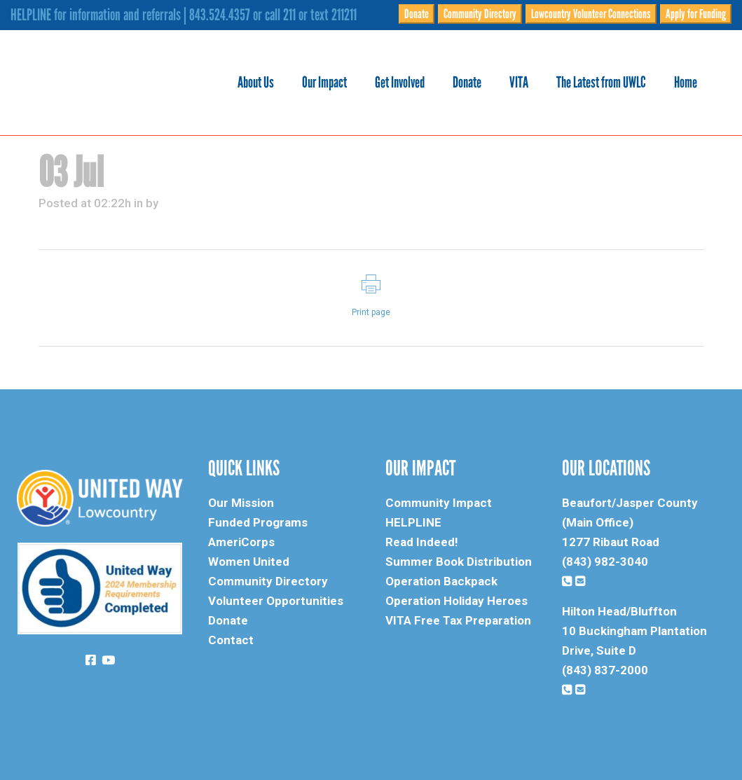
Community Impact (438, 503)
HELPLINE (413, 522)
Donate (416, 14)
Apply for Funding (696, 14)
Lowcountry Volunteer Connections (591, 14)
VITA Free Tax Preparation (458, 620)
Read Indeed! (421, 542)
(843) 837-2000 (605, 670)
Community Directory (480, 14)
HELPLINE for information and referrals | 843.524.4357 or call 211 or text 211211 (184, 15)
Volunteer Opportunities (275, 601)
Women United (248, 562)
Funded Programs (258, 522)
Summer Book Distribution (458, 562)
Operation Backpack (441, 581)
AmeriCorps (241, 542)
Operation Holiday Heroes (456, 601)
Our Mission (241, 503)
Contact (231, 640)
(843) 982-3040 (605, 562)
